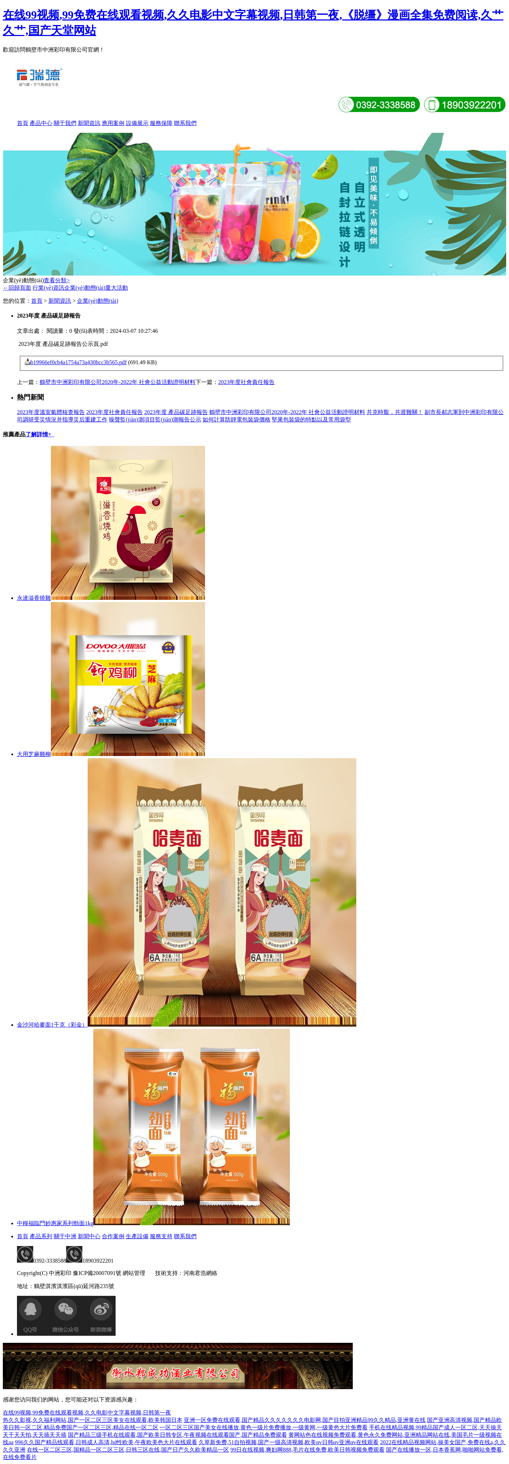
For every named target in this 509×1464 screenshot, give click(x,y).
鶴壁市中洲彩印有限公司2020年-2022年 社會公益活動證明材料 (117, 382)
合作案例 (113, 1236)
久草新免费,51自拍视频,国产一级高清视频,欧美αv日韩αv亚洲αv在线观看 (289, 1442)
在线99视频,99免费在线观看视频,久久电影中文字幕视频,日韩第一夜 (87, 1413)
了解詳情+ (39, 434)
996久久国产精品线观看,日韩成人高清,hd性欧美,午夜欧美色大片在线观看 (106, 1442)
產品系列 (41, 1236)
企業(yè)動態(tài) (84, 288)
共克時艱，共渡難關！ (395, 412)
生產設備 (137, 1236)
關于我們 (65, 123)
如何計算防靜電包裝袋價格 (236, 420)
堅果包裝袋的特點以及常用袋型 (311, 420)
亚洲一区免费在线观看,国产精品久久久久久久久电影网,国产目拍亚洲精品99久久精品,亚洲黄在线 (305, 1420)
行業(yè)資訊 (48, 288)
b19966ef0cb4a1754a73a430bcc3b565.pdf (78, 362)
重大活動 (116, 288)
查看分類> (57, 280)
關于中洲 (65, 1236)
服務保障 (161, 123)
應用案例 (113, 123)
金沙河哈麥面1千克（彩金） (52, 1025)
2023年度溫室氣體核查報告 (51, 412)
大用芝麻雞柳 (34, 754)
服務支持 (161, 1236)
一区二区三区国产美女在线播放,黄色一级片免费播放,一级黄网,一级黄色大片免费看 (264, 1427)
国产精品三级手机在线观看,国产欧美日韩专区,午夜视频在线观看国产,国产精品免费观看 (177, 1435)
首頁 (22, 123)
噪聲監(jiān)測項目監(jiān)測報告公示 (155, 420)
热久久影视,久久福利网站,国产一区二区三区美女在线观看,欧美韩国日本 (92, 1420)
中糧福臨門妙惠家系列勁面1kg (55, 1223)
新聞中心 (89, 1236)
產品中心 (41, 123)
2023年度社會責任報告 (246, 382)
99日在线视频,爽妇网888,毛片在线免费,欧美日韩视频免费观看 (307, 1450)
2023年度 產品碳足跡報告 (176, 412)
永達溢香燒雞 (34, 598)
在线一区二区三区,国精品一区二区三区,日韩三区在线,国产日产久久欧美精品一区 (128, 1450)
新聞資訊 (89, 123)
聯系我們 (185, 123)
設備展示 (137, 123)
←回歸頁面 (17, 288)
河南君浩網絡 (200, 1273)
